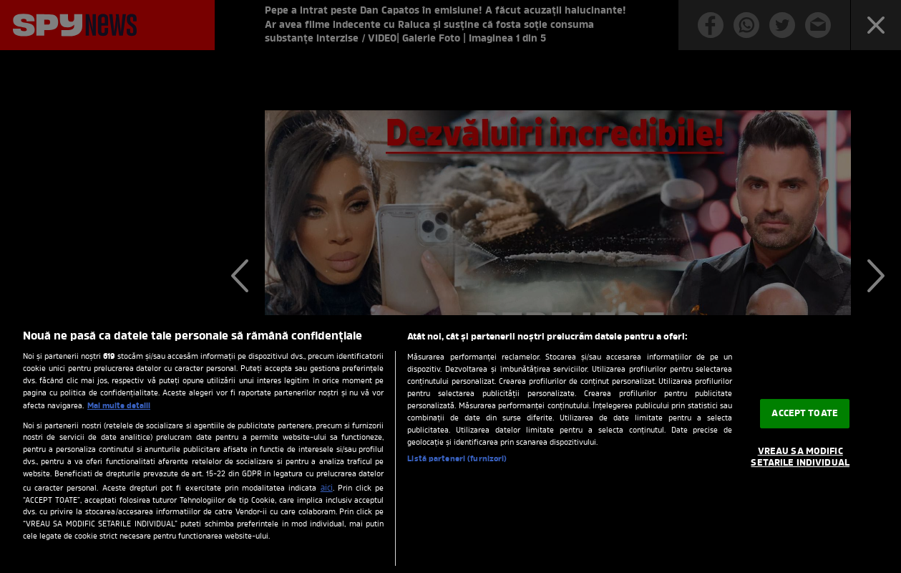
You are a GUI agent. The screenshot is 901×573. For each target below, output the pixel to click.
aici (327, 488)
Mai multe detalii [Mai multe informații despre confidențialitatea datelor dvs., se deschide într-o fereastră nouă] (118, 406)
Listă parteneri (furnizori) (457, 459)
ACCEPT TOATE (804, 413)
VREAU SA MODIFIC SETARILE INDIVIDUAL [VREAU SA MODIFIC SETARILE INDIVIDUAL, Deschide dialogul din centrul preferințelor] (800, 458)
